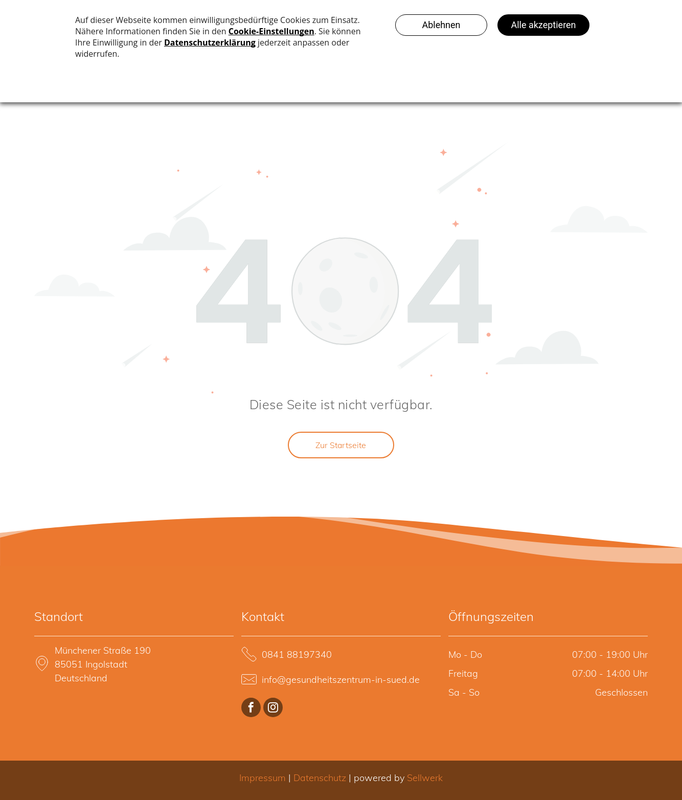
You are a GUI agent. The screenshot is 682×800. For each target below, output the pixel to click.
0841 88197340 (297, 654)
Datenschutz (319, 778)
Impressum (262, 778)
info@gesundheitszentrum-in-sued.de (341, 679)
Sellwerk (425, 778)
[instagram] (273, 709)
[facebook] (251, 709)
